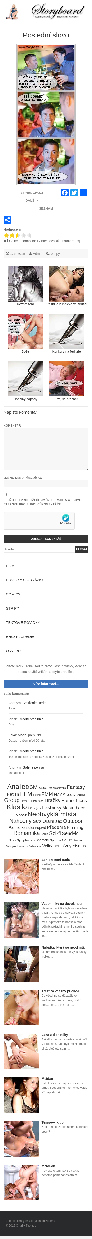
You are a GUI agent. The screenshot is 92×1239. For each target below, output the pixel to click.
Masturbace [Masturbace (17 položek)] (73, 807)
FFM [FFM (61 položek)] (26, 794)
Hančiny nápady (25, 381)
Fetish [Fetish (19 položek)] (13, 794)
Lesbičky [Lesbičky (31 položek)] (52, 808)
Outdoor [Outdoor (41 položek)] (73, 821)
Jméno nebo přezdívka (23, 478)
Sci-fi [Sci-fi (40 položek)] (55, 833)
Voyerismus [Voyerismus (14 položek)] (75, 846)
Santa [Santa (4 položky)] (44, 834)
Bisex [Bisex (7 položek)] (42, 788)
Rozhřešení (25, 286)
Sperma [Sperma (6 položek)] (55, 840)
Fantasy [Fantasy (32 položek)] (76, 787)
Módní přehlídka (31, 719)
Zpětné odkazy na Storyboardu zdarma (30, 1221)
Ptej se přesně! (66, 381)
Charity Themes (26, 1225)
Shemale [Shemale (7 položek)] (42, 840)
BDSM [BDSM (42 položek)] (29, 787)
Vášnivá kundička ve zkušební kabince (66, 286)
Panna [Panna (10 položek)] (14, 828)
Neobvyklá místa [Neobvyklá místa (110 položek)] (52, 814)
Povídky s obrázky (25, 580)
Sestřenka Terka (34, 703)
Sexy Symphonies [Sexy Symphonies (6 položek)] (22, 840)
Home (11, 566)
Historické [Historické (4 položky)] (37, 801)
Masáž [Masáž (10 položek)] (21, 815)
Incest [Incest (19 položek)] (82, 800)
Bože (25, 333)
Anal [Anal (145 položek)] (14, 787)
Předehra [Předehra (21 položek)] (56, 827)
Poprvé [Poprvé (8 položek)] (40, 828)
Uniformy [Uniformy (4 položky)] (22, 846)
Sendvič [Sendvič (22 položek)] (70, 833)
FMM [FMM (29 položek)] (47, 794)
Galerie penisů (33, 767)
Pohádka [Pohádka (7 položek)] (27, 828)
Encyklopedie (20, 637)
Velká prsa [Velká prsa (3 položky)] (35, 846)
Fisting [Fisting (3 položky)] (37, 794)
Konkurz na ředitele (66, 333)
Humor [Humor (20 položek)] (68, 800)
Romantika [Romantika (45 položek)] (27, 833)
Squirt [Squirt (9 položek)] (67, 840)
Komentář (12, 425)
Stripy (55, 254)
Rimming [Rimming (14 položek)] (75, 827)
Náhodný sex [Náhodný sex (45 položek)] (25, 821)
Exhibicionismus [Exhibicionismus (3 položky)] (57, 788)
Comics (13, 594)
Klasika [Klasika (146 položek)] (18, 807)
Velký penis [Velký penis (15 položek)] (53, 846)
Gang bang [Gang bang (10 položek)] (75, 794)
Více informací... (46, 684)
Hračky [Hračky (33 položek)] (52, 800)
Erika (12, 735)
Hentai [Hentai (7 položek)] (25, 801)
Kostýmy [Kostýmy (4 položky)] (35, 808)
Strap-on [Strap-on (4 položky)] (78, 840)
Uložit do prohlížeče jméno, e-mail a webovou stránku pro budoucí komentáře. (44, 502)
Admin (37, 254)
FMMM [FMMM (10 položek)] (59, 794)
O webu (13, 651)
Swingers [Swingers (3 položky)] (11, 846)
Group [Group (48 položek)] (12, 800)
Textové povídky (23, 622)
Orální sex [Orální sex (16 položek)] (52, 821)
